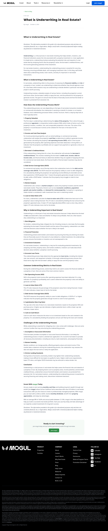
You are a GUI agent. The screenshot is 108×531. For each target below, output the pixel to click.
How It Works (59, 456)
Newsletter (58, 3)
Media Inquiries (60, 475)
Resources (46, 3)
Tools (36, 3)
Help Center (59, 468)
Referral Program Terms (80, 459)
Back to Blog (28, 11)
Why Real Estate (60, 459)
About (29, 3)
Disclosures (76, 456)
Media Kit (58, 471)
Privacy (75, 453)
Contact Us (58, 478)
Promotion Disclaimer (80, 462)
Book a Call (58, 481)
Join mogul (98, 3)
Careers (57, 453)
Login (88, 3)
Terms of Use (77, 450)
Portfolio (40, 453)
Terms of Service (58, 518)
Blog (56, 465)
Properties (40, 450)
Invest (21, 3)
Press (56, 462)
